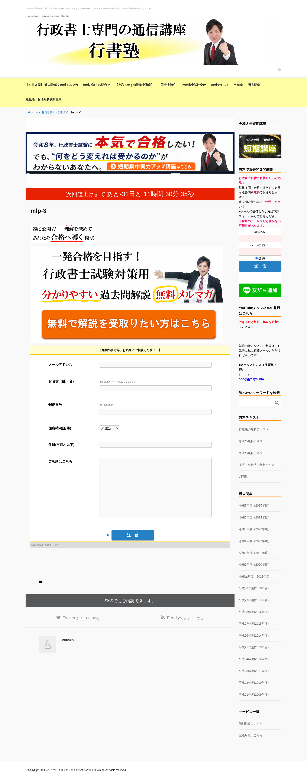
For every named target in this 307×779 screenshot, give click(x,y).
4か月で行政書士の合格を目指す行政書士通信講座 (47, 16)
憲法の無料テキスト (252, 441)
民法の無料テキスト (252, 453)
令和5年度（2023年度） (255, 529)
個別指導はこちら (251, 723)
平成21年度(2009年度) (254, 694)
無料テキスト (220, 85)
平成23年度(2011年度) (254, 671)
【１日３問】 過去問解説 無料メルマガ (52, 85)
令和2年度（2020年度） (255, 564)
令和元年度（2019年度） (255, 576)
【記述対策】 (168, 85)
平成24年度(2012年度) (254, 659)
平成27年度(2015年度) (254, 623)
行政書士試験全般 (194, 85)
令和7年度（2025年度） (255, 505)
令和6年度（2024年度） (255, 517)
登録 (260, 258)
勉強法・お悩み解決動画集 (43, 99)
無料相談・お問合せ (96, 85)
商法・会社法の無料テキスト (258, 464)
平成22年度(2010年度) (254, 682)
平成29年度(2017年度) (254, 600)
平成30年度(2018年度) (254, 588)
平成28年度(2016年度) (254, 612)
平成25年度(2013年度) (254, 647)
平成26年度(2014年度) (254, 635)
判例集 (238, 85)
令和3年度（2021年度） (255, 553)
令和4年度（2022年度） (255, 541)
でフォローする (81, 630)
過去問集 (254, 85)
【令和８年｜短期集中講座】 (134, 85)
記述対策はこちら (251, 735)
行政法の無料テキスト (254, 429)
